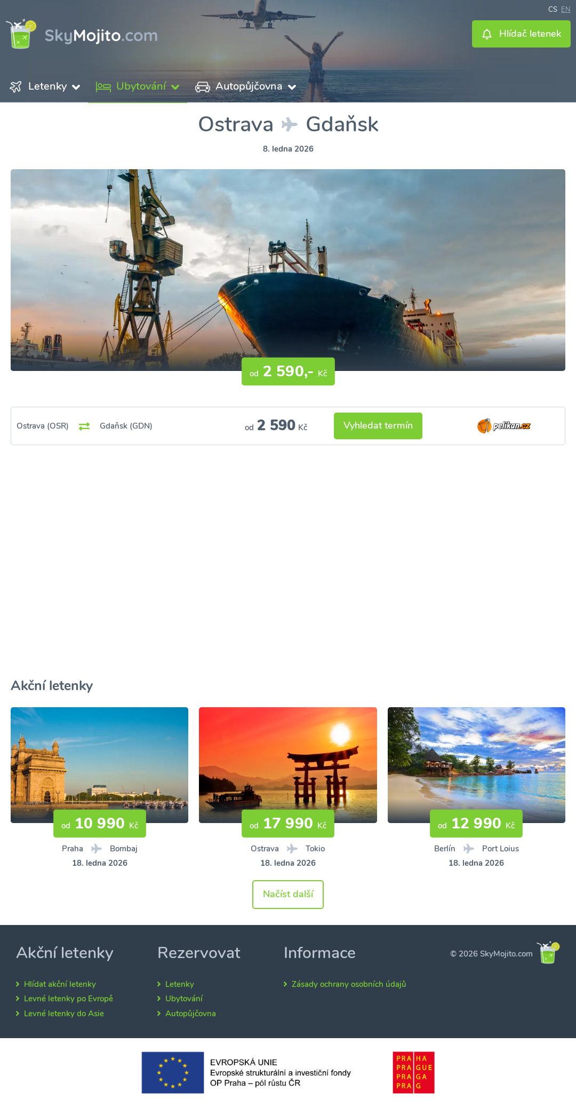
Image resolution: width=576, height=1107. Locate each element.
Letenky (179, 984)
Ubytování (184, 998)
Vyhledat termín (378, 425)
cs (552, 8)
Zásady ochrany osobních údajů (349, 984)
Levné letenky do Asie (64, 1013)
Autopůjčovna (190, 1013)
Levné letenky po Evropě (68, 998)
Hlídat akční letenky (60, 984)
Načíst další (288, 894)
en (566, 8)
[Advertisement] (288, 575)
